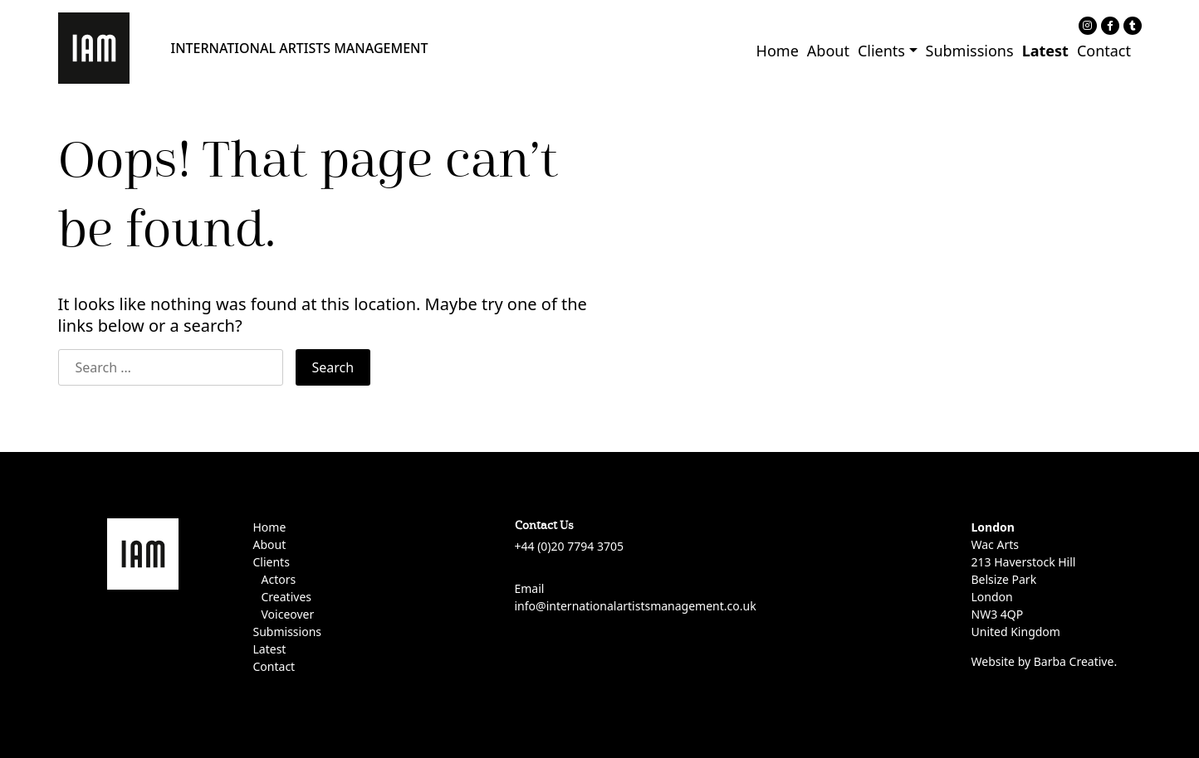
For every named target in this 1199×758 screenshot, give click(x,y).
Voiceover (288, 614)
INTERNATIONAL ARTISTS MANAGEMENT (299, 48)
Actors (279, 579)
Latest (1045, 51)
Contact (1104, 51)
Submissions (970, 51)
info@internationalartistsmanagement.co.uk (635, 606)
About (828, 51)
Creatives (286, 597)
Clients (881, 51)
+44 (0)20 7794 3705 (569, 546)
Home (777, 51)
